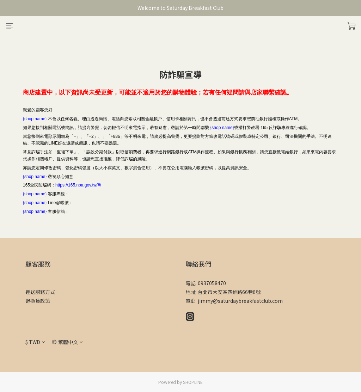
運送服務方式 (40, 291)
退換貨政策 (37, 300)
